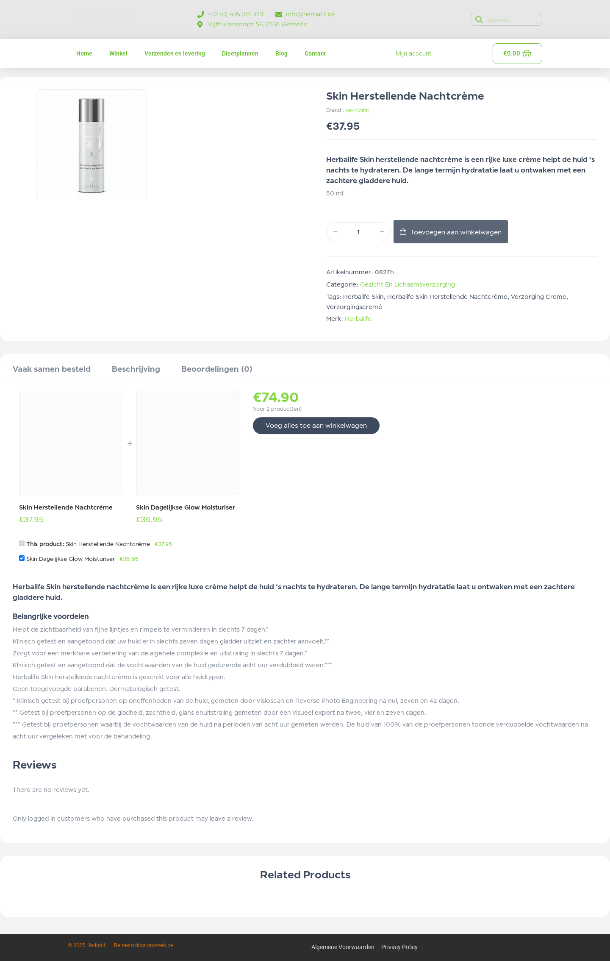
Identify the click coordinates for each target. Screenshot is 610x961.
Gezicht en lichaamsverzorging (407, 284)
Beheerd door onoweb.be (143, 945)
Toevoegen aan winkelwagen (456, 232)
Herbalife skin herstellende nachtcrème (447, 296)
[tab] (52, 370)
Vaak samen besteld (52, 368)
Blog (281, 53)
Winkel (118, 53)
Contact (315, 53)
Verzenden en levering (174, 53)
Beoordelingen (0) (216, 368)
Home (84, 53)
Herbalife (357, 110)
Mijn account (413, 53)
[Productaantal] (358, 232)
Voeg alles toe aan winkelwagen (316, 425)
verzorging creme (538, 296)
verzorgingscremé (354, 306)
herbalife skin (363, 296)
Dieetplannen (240, 53)
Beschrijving (136, 368)
